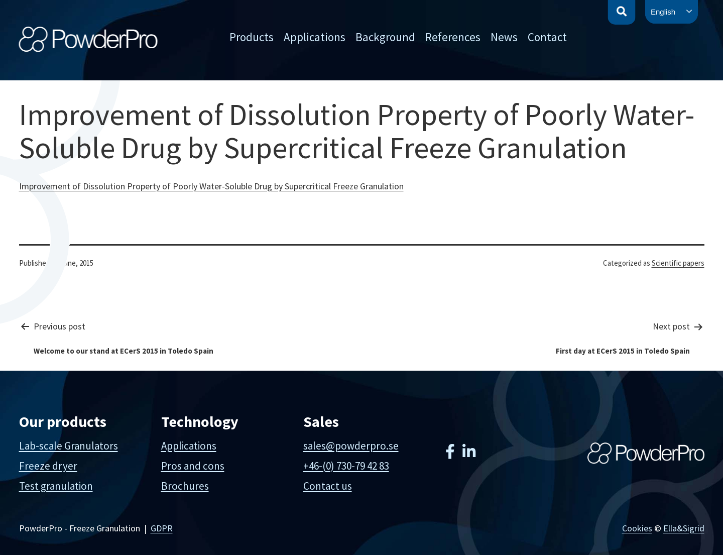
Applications (314, 37)
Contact (547, 37)
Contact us (327, 486)
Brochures (185, 486)
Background (385, 37)
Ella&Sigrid (683, 528)
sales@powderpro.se (351, 446)
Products (251, 37)
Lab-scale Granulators (68, 446)
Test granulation (56, 486)
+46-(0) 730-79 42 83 (346, 466)
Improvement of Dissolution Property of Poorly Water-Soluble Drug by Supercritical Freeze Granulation (211, 186)
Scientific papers (678, 263)
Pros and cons (192, 466)
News (504, 37)
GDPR (162, 528)
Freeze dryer (48, 466)
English (663, 12)
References (452, 37)
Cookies (637, 528)
